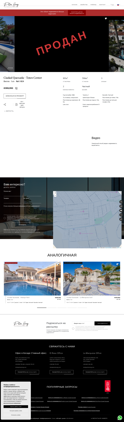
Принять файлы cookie (16, 406)
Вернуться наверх (99, 418)
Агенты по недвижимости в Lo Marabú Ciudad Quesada (62, 398)
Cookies (54, 418)
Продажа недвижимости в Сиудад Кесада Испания (87, 411)
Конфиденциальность (45, 418)
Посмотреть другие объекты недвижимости (77, 12)
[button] (8, 104)
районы (93, 4)
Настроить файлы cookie (16, 410)
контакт (102, 4)
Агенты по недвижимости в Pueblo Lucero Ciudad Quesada (62, 401)
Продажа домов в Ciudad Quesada (86, 407)
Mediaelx (71, 418)
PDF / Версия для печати (20, 104)
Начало (74, 4)
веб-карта (58, 418)
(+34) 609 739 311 (29, 364)
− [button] (55, 195)
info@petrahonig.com (20, 367)
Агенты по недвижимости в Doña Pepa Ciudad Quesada (95, 401)
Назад (10, 68)
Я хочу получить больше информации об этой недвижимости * (22, 206)
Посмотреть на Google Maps (27, 372)
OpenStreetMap (108, 247)
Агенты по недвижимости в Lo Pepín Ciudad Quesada (95, 398)
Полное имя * (7, 191)
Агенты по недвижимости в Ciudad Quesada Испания (37, 411)
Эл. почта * (26, 198)
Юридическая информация (32, 418)
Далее (114, 68)
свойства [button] (84, 4)
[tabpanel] (32, 282)
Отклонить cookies (15, 415)
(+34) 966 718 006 (20, 364)
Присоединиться (102, 323)
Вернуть (9, 111)
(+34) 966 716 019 (54, 364)
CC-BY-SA (119, 247)
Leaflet (98, 247)
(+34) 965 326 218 (87, 364)
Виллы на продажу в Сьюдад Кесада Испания (37, 407)
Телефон (6, 198)
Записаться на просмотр (15, 96)
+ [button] (55, 193)
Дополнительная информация (12, 403)
